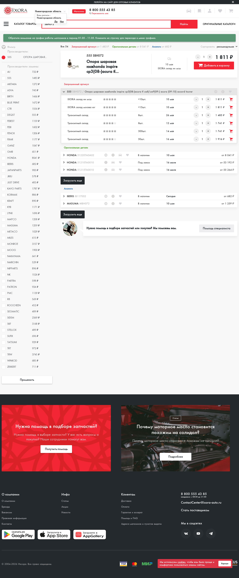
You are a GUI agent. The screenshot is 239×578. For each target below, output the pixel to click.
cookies (181, 562)
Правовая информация (14, 518)
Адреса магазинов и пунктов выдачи (141, 524)
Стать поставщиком (195, 510)
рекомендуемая (227, 46)
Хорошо (224, 563)
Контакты (7, 524)
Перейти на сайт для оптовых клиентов (117, 2)
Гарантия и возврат (132, 512)
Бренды (6, 506)
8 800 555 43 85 (102, 10)
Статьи (65, 501)
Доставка (126, 501)
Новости (65, 512)
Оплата (125, 506)
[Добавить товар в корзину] (231, 99)
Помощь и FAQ (129, 518)
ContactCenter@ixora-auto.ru (201, 502)
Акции (64, 506)
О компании (8, 501)
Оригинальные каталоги (219, 24)
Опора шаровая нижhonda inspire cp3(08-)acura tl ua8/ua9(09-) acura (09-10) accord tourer (109, 66)
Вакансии (7, 512)
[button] (149, 91)
